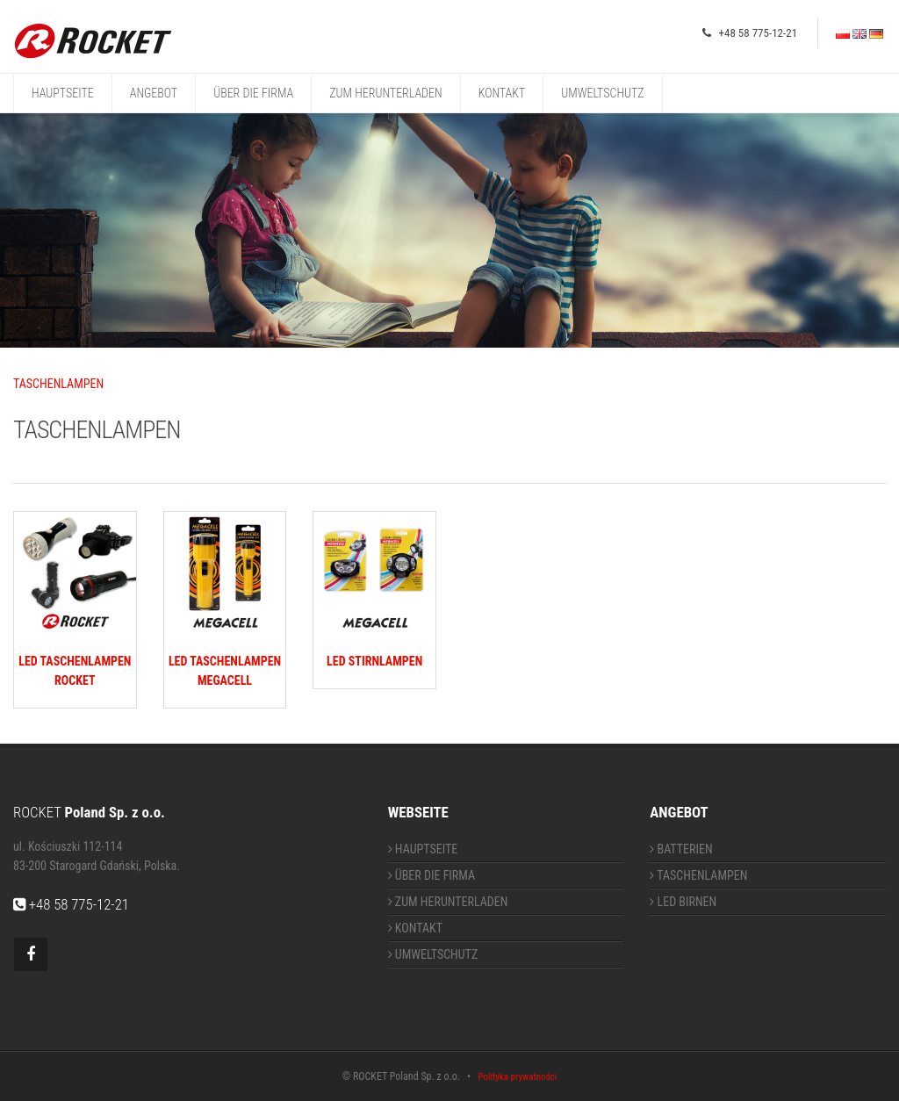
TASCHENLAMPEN (58, 384)
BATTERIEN (681, 849)
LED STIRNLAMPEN (374, 661)
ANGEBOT (153, 93)
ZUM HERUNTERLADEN (385, 93)
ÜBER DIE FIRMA (253, 93)
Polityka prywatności (517, 1077)
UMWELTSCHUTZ (602, 93)
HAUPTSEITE (63, 93)
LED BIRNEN (683, 902)
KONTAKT (502, 93)
